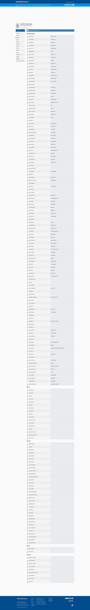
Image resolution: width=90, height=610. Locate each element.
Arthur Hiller (31, 437)
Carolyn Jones (31, 105)
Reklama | (18, 605)
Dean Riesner (31, 485)
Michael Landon (32, 153)
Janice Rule (31, 354)
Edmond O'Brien (32, 87)
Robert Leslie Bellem (33, 491)
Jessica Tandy (31, 360)
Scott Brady (31, 57)
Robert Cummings (32, 366)
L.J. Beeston (31, 506)
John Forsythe (31, 81)
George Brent (31, 315)
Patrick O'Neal (31, 330)
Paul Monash (31, 524)
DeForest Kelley (32, 381)
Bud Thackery (31, 575)
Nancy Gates (31, 189)
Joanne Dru (31, 318)
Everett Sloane (31, 261)
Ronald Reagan (32, 183)
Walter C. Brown (32, 500)
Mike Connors (31, 255)
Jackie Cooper (31, 237)
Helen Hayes (31, 165)
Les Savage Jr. (31, 503)
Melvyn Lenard (31, 548)
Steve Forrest (31, 204)
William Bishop (32, 84)
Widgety (17, 58)
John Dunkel (31, 461)
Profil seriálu (22, 27)
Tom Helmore (31, 348)
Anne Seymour (31, 273)
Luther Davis (31, 479)
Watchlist (43, 4)
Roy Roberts (31, 321)
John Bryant (31, 42)
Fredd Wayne (31, 342)
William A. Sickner (32, 563)
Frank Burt (31, 446)
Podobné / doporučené (20, 60)
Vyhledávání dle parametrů (41, 604)
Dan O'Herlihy (31, 339)
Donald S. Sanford (32, 470)
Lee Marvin (31, 186)
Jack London (31, 482)
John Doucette (32, 96)
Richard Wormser (32, 542)
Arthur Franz (31, 39)
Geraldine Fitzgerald (32, 297)
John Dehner (31, 249)
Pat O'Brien (31, 291)
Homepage (51, 598)
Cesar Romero (31, 285)
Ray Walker (31, 72)
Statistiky (17, 56)
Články (20, 4)
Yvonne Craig (31, 375)
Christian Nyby (31, 425)
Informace (18, 33)
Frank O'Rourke (31, 455)
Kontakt (24, 605)
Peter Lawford (31, 192)
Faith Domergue (32, 207)
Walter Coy (31, 126)
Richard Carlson (32, 93)
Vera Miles (31, 120)
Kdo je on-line (51, 600)
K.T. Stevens (31, 243)
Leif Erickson (31, 234)
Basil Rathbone (32, 225)
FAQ (27, 605)
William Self (31, 410)
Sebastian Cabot (32, 228)
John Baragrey (31, 117)
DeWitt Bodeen (32, 443)
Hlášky (17, 39)
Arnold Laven (31, 422)
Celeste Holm (31, 216)
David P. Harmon (32, 521)
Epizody (17, 35)
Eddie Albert (31, 114)
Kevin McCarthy (32, 78)
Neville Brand (31, 135)
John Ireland (31, 45)
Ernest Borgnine (32, 378)
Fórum (24, 4)
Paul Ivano (31, 581)
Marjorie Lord (31, 327)
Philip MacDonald (32, 473)
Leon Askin (31, 306)
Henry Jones (31, 300)
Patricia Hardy (31, 252)
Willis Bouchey (32, 198)
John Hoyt (31, 333)
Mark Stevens (31, 75)
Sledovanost (18, 54)
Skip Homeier (31, 63)
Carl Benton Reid (32, 108)
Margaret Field (31, 51)
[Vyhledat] (73, 5)
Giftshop (50, 599)
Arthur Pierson (31, 416)
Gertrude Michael (32, 168)
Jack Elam (31, 270)
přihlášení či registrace (70, 2)
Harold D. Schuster (32, 431)
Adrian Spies (31, 488)
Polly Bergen (31, 222)
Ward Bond (31, 174)
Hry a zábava (28, 4)
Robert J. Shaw (32, 497)
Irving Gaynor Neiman (33, 494)
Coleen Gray (31, 210)
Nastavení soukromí (25, 604)
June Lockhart (31, 147)
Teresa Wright (31, 171)
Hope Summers (31, 357)
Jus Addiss (31, 399)
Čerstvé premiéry (39, 599)
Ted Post (30, 396)
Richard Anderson (32, 258)
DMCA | (21, 605)
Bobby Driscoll (31, 219)
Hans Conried (31, 123)
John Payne (31, 156)
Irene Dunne (31, 36)
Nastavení (50, 601)
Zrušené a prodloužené (40, 602)
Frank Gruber (31, 458)
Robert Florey (31, 401)
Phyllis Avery (31, 66)
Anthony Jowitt (32, 419)
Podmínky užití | (19, 604)
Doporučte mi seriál (40, 598)
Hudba (35, 4)
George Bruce (31, 452)
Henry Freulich (31, 569)
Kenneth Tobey (32, 129)
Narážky (17, 41)
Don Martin (31, 509)
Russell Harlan (32, 560)
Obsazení (18, 37)
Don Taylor (31, 48)
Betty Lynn (31, 267)
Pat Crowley (31, 201)
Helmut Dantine (32, 303)
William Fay (31, 512)
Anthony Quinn (32, 162)
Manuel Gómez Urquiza (33, 572)
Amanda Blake (31, 294)
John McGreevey (32, 467)
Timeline (47, 4)
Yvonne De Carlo (32, 369)
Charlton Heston (32, 279)
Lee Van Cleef (31, 60)
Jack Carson (31, 141)
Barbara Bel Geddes (32, 363)
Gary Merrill (31, 264)
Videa (17, 50)
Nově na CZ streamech (40, 601)
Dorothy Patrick (32, 195)
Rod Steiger (31, 231)
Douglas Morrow (32, 518)
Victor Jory (31, 150)
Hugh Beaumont (32, 309)
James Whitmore (32, 138)
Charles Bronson (32, 240)
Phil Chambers (31, 345)
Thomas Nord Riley (32, 536)
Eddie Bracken (31, 312)
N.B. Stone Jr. (31, 449)
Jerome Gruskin (32, 533)
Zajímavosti (18, 43)
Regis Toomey (31, 177)
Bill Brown (31, 413)
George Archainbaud (33, 434)
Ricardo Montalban (32, 372)
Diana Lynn (31, 69)
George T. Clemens (32, 557)
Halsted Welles (32, 539)
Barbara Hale (31, 324)
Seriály (17, 4)
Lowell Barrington (32, 464)
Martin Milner (31, 246)
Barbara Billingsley (32, 132)
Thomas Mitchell (32, 336)
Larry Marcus (31, 515)
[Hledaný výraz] (69, 5)
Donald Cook (31, 213)
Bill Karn (30, 428)
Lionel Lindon (31, 578)
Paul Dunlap (31, 551)
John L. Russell (32, 566)
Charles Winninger (32, 384)
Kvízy (33, 4)
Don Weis (30, 404)
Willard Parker (31, 102)
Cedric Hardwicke (32, 288)
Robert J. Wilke (32, 111)
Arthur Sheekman (32, 527)
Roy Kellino (31, 393)
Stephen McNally (32, 90)
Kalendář (39, 4)
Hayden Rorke (31, 54)
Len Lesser (31, 351)
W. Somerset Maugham (33, 476)
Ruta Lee (30, 282)
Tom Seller (31, 530)
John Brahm (31, 390)
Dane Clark (31, 99)
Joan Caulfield (32, 159)
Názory (17, 48)
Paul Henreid (31, 407)
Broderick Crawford (32, 180)
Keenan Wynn (31, 144)
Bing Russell (31, 276)
